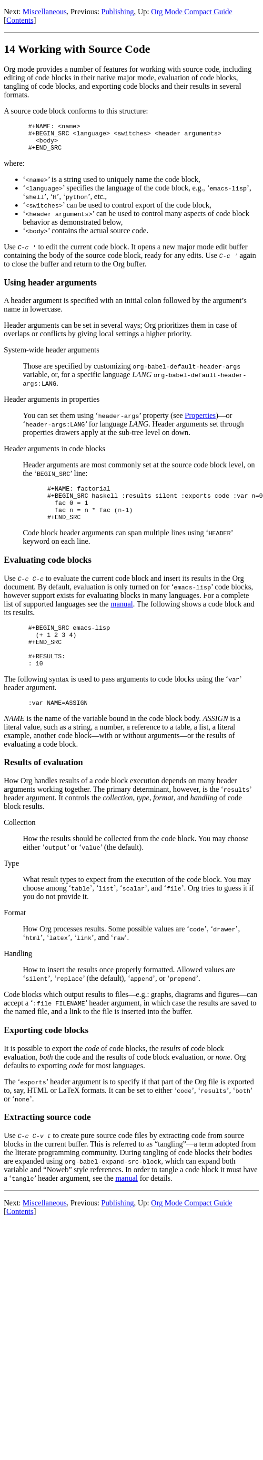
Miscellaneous (45, 12)
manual (122, 617)
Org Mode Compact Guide (192, 12)
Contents (19, 20)
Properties (200, 421)
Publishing (117, 12)
